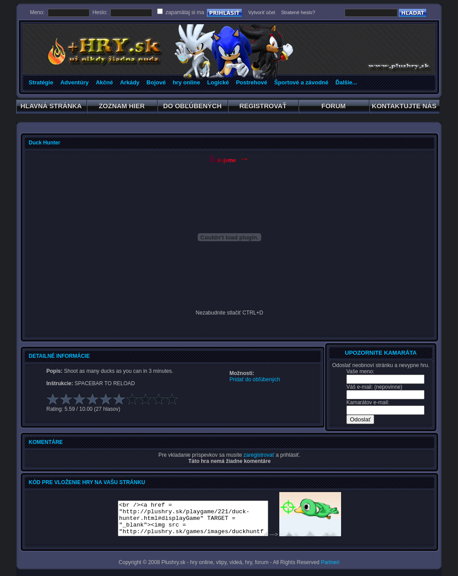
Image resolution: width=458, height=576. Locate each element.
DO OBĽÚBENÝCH (193, 107)
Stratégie (41, 82)
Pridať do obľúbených (254, 379)
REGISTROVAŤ (263, 107)
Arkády (129, 82)
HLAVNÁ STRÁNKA (51, 107)
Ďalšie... (346, 82)
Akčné (104, 82)
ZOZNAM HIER (122, 107)
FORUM (334, 107)
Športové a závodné (301, 82)
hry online (186, 82)
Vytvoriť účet (261, 12)
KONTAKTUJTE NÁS (404, 107)
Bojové (155, 82)
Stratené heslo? (298, 12)
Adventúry (74, 82)
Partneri (330, 562)
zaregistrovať (259, 455)
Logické (218, 82)
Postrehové (251, 82)
